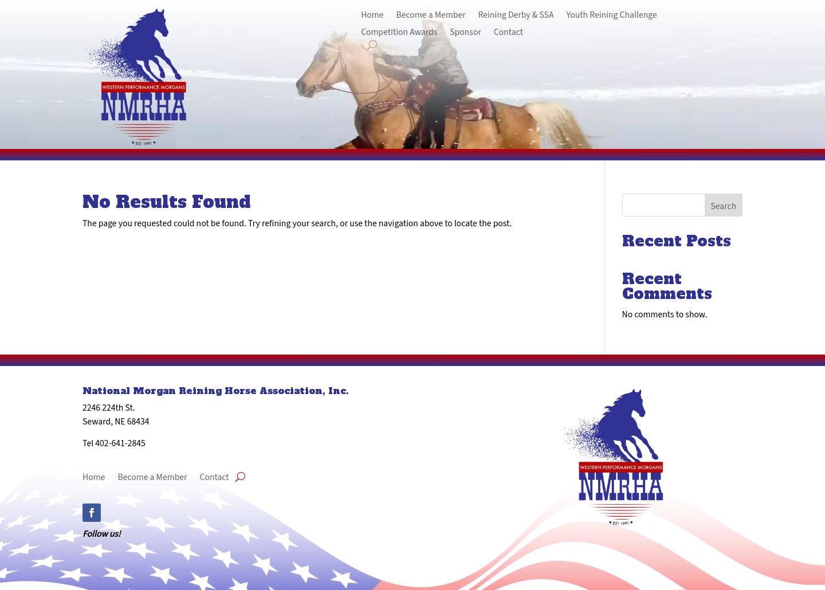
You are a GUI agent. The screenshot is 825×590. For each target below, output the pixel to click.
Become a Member (431, 15)
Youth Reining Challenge (611, 15)
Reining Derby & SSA (516, 15)
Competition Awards (399, 32)
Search (723, 205)
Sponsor (465, 32)
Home (372, 15)
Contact (508, 32)
